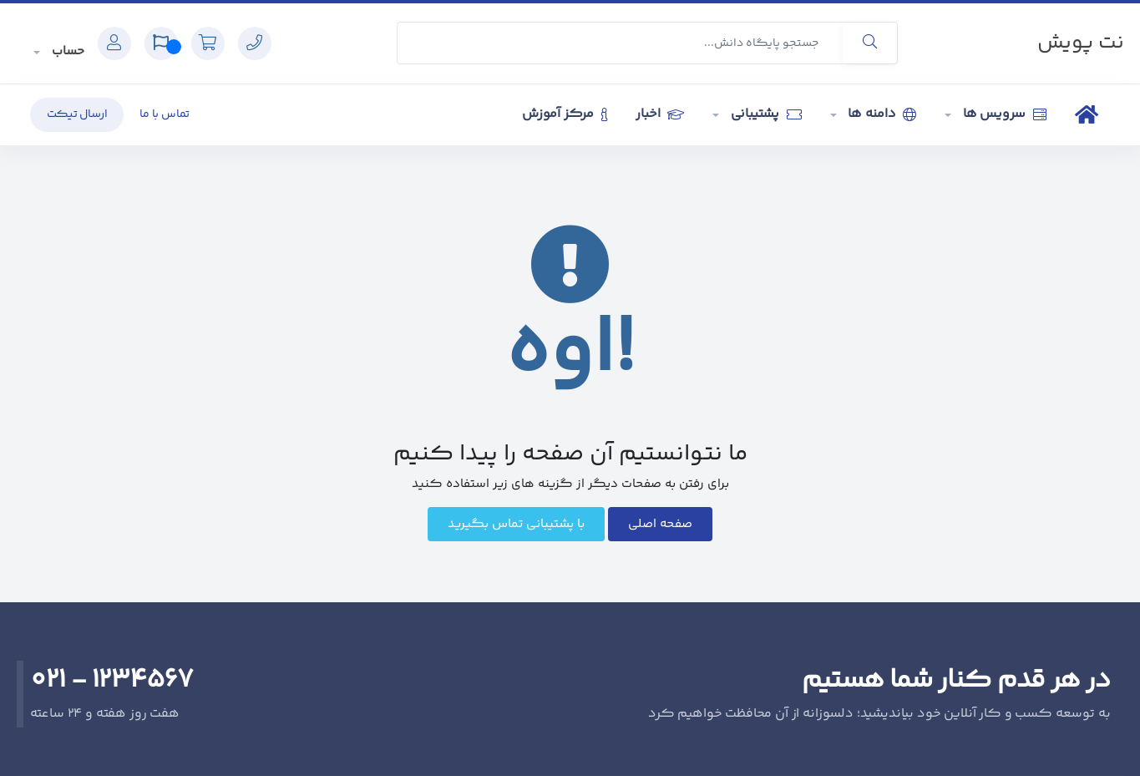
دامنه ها (881, 114)
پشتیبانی (764, 114)
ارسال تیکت (77, 114)
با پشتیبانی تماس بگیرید (516, 524)
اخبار (659, 114)
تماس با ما (164, 114)
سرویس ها (1003, 114)
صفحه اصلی (660, 524)
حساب (66, 51)
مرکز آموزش (564, 114)
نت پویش (1080, 43)
